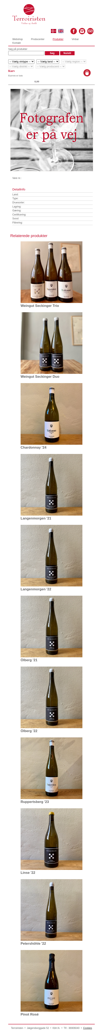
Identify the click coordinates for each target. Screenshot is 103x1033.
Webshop (17, 39)
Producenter (37, 39)
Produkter (58, 39)
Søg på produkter (17, 49)
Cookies (87, 1028)
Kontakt (16, 42)
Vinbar (75, 39)
